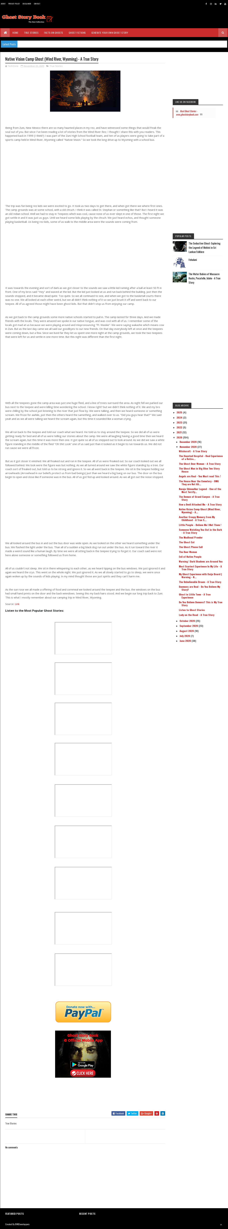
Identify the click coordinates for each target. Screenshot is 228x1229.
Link (17, 604)
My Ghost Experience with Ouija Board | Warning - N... (200, 575)
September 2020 (189, 626)
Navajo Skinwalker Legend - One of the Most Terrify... (200, 490)
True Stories (31, 32)
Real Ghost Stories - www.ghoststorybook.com (187, 112)
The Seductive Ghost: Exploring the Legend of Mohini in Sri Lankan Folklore (204, 247)
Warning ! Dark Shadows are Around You (201, 561)
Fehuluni (193, 260)
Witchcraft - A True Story (193, 451)
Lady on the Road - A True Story (196, 615)
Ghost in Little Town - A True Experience (195, 595)
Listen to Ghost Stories (192, 610)
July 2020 (185, 636)
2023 (180, 422)
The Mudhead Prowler (191, 537)
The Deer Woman (188, 552)
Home (15, 32)
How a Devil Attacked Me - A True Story (200, 504)
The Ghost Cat (187, 542)
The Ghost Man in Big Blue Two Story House (199, 470)
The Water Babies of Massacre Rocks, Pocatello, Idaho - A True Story (204, 278)
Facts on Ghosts (53, 32)
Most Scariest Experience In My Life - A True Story (200, 567)
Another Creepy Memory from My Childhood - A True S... (197, 518)
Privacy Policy (14, 3)
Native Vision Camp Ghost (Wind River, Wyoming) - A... (200, 510)
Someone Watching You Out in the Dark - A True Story (200, 531)
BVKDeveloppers (22, 1224)
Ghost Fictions (77, 32)
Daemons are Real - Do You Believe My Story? (199, 588)
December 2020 (188, 442)
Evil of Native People (190, 556)
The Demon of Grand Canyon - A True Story (199, 498)
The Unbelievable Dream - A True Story (200, 582)
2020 (180, 437)
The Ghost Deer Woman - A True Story (199, 463)
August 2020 (187, 631)
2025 (180, 412)
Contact (37, 3)
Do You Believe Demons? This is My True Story (200, 603)
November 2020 (188, 447)
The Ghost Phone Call (191, 547)
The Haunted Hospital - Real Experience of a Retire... (201, 457)
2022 (180, 427)
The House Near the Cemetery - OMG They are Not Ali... (199, 482)
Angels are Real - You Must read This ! (200, 476)
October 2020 (188, 621)
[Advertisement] (85, 174)
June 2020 (186, 641)
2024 (180, 417)
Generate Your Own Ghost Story (109, 32)
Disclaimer (27, 3)
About (3, 3)
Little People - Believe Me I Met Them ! (200, 525)
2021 (179, 432)
